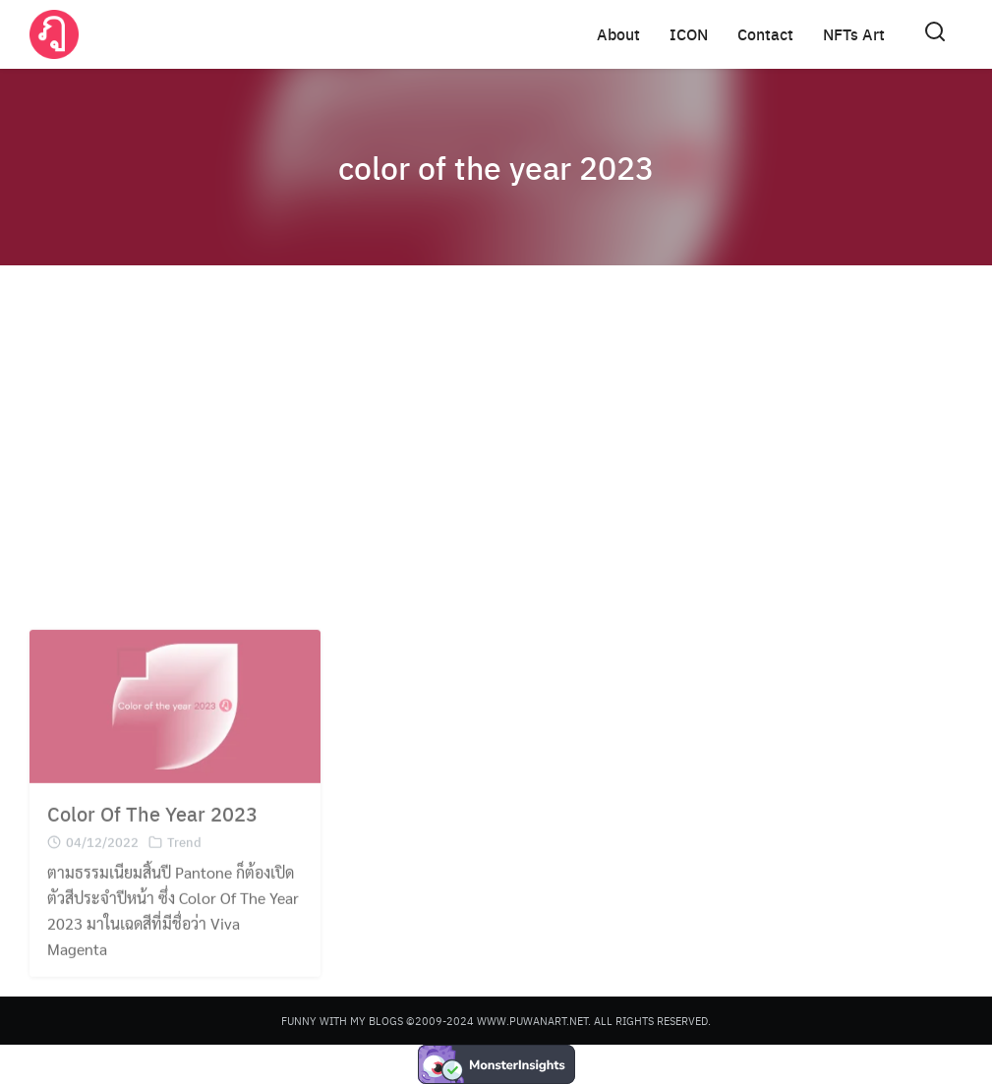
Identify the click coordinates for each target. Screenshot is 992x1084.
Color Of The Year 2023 (152, 825)
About (618, 34)
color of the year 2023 (496, 167)
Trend (184, 853)
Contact (765, 34)
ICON (689, 34)
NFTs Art (854, 34)
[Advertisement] (496, 432)
